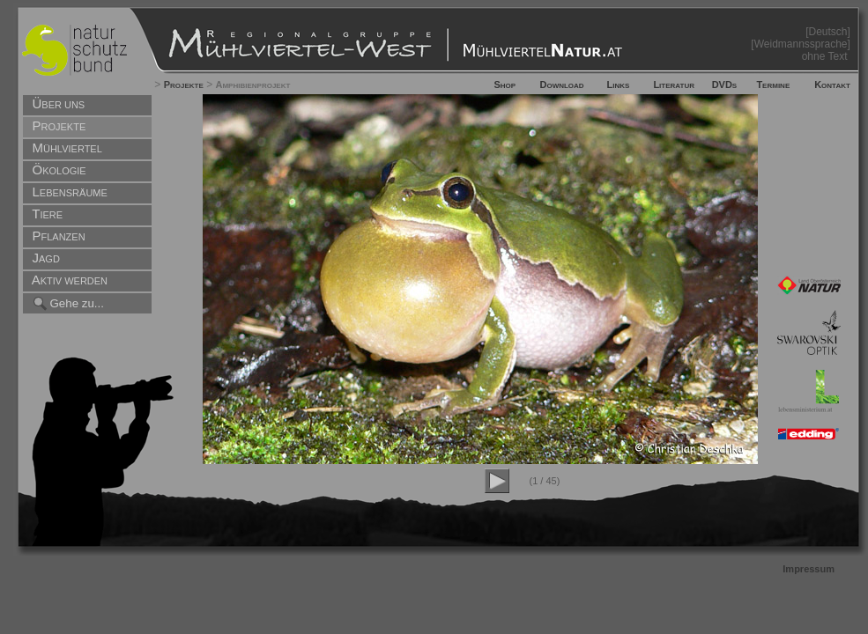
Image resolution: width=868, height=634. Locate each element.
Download (561, 84)
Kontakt (832, 84)
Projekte (184, 84)
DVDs (725, 84)
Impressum (809, 569)
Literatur (673, 84)
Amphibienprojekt (252, 84)
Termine (773, 84)
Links (618, 84)
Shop (504, 84)
